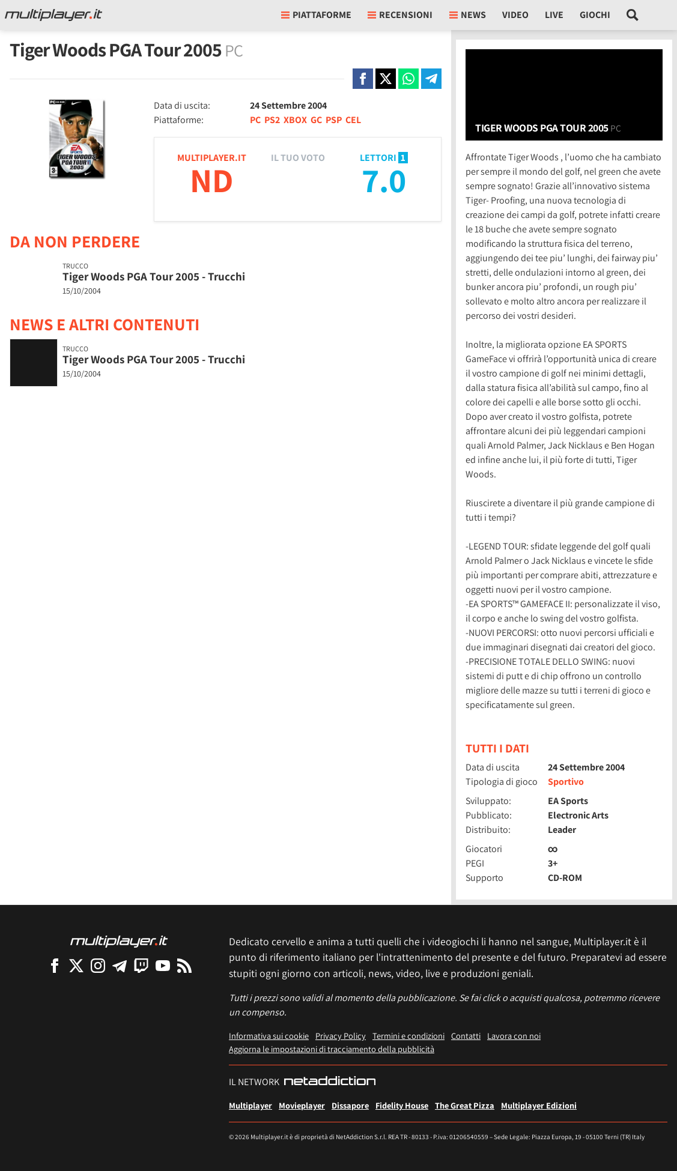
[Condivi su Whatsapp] (408, 78)
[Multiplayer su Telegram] (119, 965)
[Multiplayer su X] (76, 965)
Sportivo (566, 781)
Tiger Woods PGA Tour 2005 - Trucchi (153, 276)
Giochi (595, 14)
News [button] (467, 14)
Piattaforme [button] (316, 14)
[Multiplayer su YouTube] (163, 965)
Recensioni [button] (400, 14)
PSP (334, 119)
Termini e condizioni (408, 1035)
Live (554, 14)
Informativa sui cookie (269, 1035)
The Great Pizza (464, 1105)
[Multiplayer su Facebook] (54, 965)
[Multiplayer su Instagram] (98, 965)
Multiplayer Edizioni (539, 1105)
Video (515, 14)
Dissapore (350, 1105)
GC (316, 119)
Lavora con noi (514, 1035)
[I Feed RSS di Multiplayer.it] (184, 965)
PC (255, 119)
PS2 (272, 119)
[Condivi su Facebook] (363, 78)
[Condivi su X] (385, 78)
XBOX (295, 119)
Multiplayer (250, 1105)
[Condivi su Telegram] (431, 78)
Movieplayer (302, 1105)
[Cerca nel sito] (633, 15)
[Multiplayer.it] (53, 15)
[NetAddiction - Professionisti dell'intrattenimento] (329, 1082)
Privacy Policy (340, 1035)
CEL (353, 119)
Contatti (466, 1035)
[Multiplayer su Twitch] (141, 965)
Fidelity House (401, 1105)
